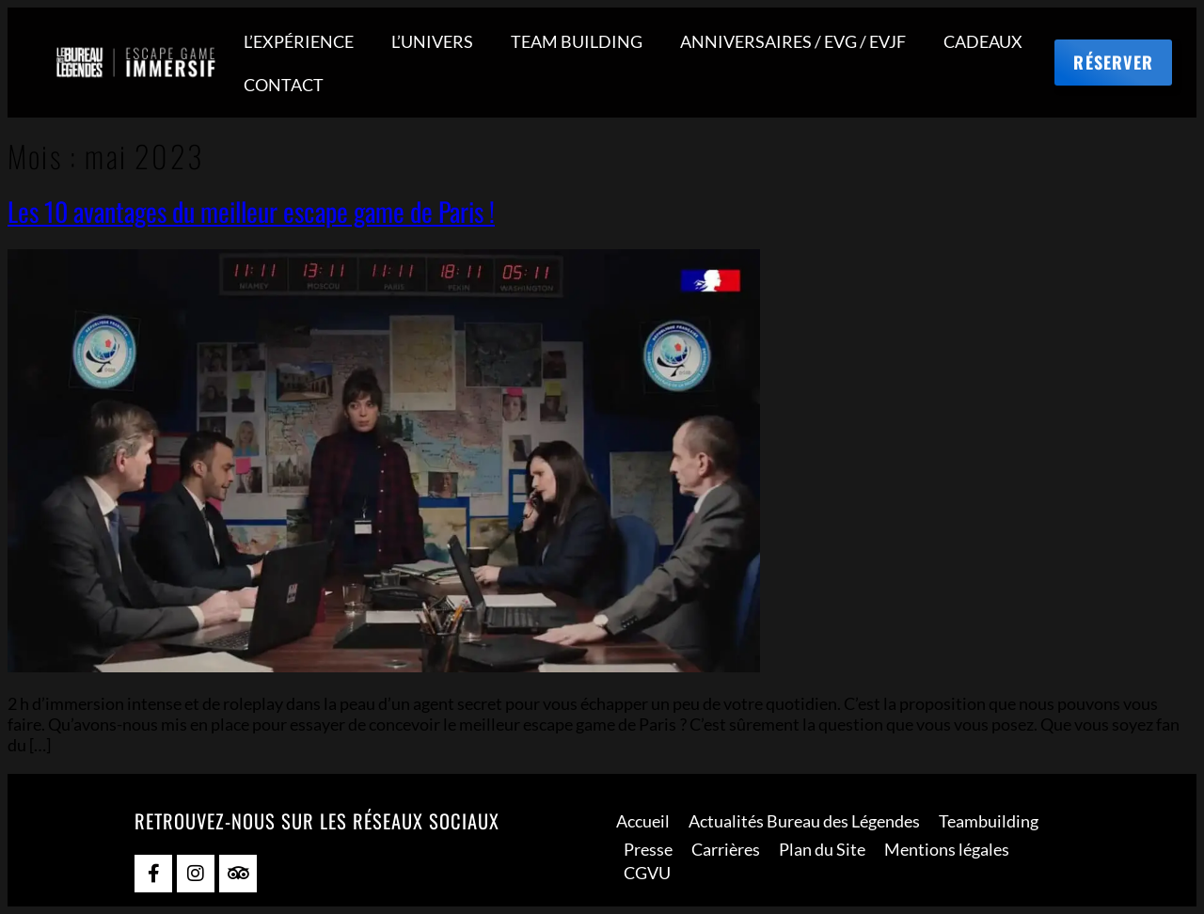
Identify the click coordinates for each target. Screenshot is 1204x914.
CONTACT (284, 84)
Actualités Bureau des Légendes (804, 821)
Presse (648, 849)
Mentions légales (946, 849)
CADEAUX (982, 41)
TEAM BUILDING (576, 41)
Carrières (725, 849)
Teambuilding (988, 821)
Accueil (643, 821)
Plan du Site (822, 849)
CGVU (647, 872)
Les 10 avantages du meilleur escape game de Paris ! (251, 211)
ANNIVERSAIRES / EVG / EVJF (793, 41)
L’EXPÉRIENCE (299, 41)
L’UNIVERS (432, 41)
